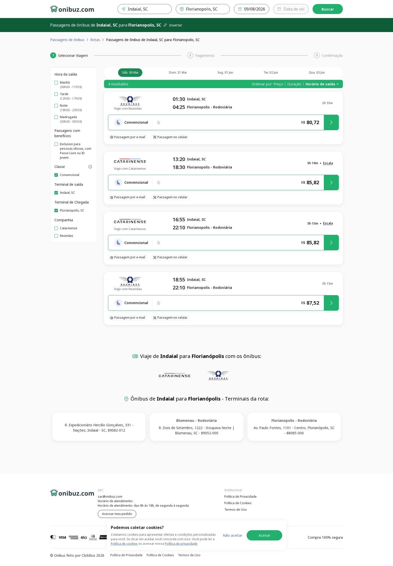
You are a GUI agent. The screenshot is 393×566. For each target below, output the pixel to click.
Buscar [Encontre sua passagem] (328, 9)
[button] (328, 163)
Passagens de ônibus (67, 39)
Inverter (172, 25)
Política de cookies (124, 543)
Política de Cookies (238, 503)
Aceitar (264, 535)
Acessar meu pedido (117, 514)
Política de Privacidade (240, 496)
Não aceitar (232, 535)
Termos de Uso (235, 509)
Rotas (95, 39)
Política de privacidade (181, 543)
